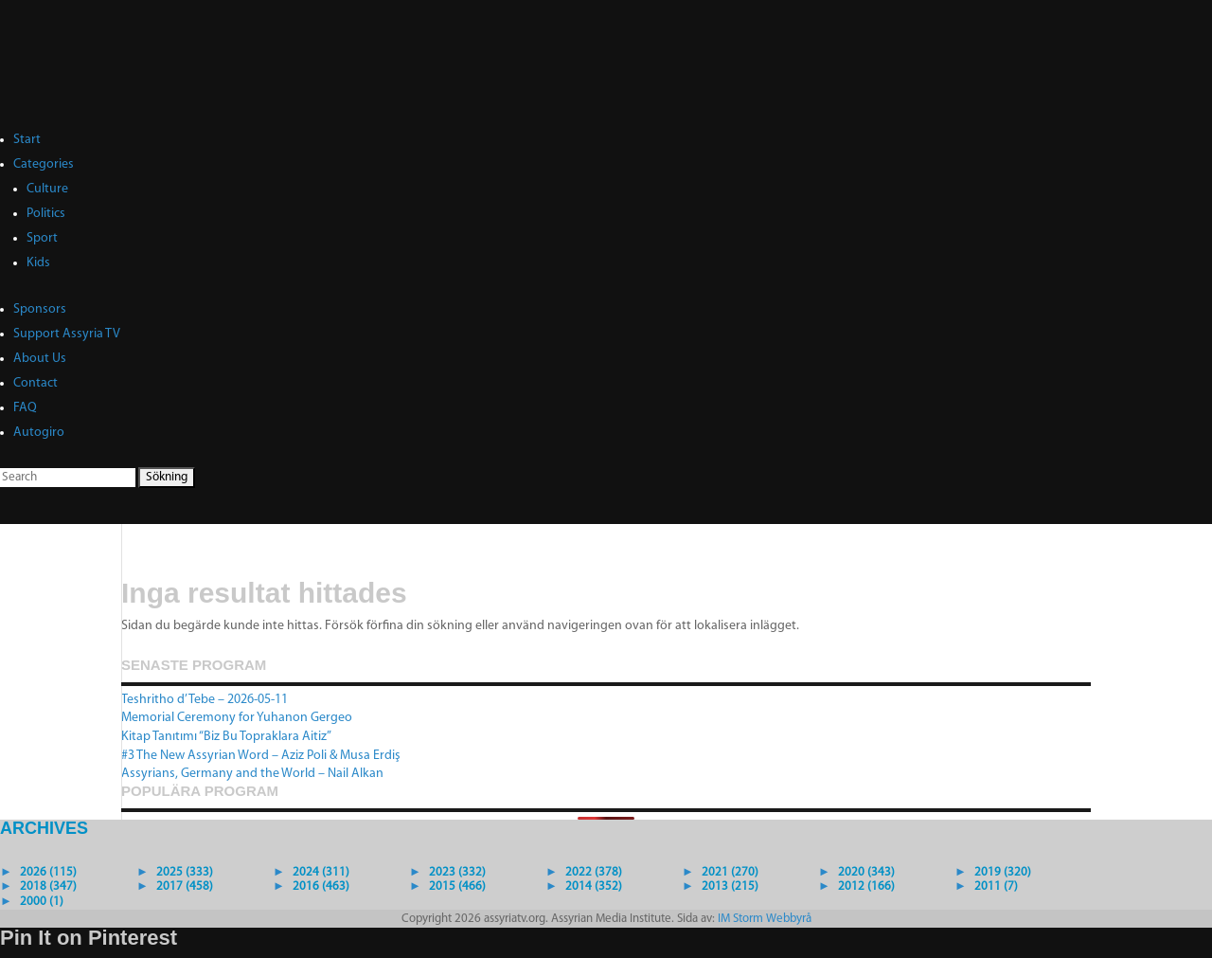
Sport (42, 238)
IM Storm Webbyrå (764, 919)
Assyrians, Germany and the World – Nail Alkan (252, 774)
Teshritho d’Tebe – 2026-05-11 (204, 700)
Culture (47, 189)
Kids (38, 263)
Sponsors (39, 309)
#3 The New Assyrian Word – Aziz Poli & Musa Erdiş (261, 756)
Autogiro (38, 432)
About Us (39, 359)
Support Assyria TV (66, 334)
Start (27, 140)
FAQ (25, 408)
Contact (35, 383)
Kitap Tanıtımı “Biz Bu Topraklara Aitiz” (226, 737)
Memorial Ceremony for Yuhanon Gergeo (236, 718)
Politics (46, 214)
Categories (43, 164)
